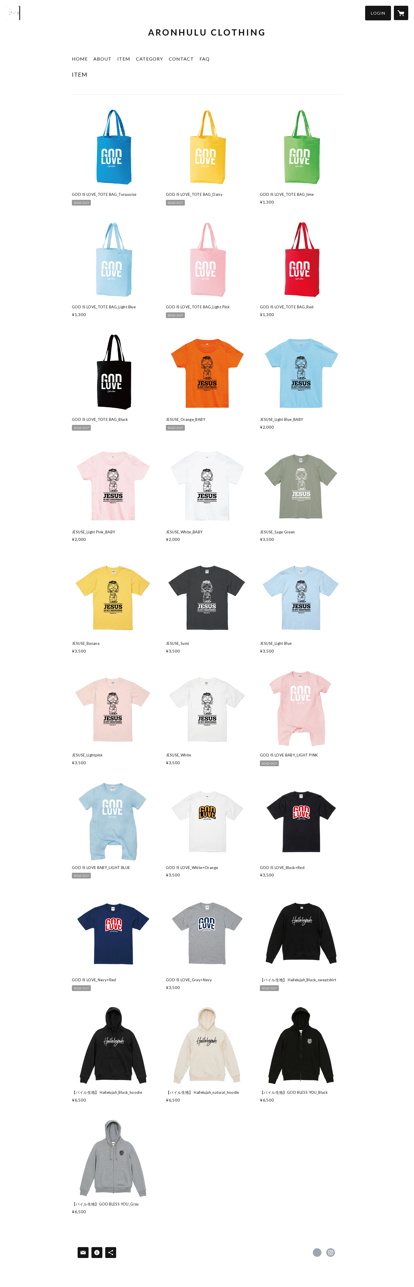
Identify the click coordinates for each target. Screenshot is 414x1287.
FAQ (205, 58)
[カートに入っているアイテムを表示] (401, 13)
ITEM (123, 58)
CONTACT (181, 58)
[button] (378, 13)
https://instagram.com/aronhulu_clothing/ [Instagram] (330, 1252)
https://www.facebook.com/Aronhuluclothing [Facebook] (317, 1252)
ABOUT (102, 58)
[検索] (13, 13)
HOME (80, 58)
